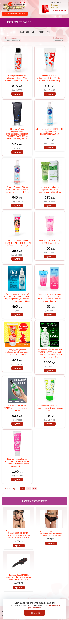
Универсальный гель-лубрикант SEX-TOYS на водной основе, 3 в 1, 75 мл (17, 78)
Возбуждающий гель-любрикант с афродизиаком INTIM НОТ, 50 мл (17, 352)
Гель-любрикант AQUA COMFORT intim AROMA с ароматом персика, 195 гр (17, 189)
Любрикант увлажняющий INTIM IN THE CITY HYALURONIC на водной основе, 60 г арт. (50, 297)
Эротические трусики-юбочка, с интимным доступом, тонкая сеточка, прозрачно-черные (51, 533)
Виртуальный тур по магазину (14, 13)
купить (17, 94)
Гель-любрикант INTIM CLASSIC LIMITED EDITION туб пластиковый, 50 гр (17, 243)
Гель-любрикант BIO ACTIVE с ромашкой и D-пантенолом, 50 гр (49, 407)
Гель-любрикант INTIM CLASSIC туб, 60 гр (49, 242)
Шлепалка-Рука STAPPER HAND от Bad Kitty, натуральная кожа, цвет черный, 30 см (18, 577)
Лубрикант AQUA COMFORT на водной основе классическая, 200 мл (49, 131)
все (34, 488)
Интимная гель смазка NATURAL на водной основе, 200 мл (17, 407)
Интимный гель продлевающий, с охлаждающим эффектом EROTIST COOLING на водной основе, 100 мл (17, 134)
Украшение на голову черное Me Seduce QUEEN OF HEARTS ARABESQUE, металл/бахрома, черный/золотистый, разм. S (18, 534)
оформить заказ (58, 10)
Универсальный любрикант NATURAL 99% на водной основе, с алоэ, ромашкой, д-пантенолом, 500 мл (49, 353)
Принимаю (34, 613)
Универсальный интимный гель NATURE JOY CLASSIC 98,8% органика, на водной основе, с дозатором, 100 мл (17, 297)
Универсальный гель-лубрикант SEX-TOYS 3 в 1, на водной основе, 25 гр (49, 78)
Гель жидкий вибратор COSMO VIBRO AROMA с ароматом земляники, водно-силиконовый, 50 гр (17, 462)
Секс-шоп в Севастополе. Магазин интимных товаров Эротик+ (13, 6)
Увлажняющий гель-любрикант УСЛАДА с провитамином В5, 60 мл (50, 189)
